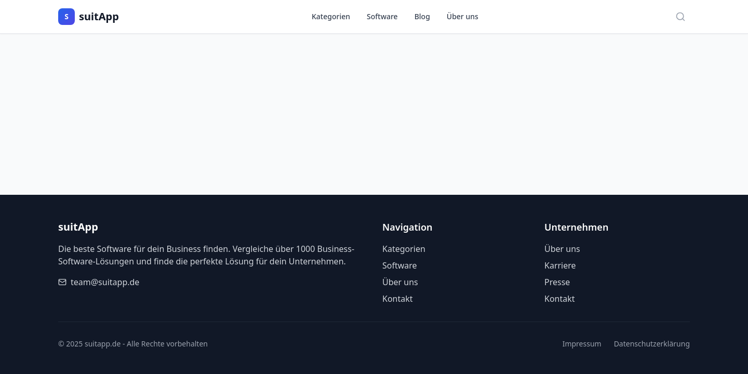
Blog (422, 16)
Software (382, 16)
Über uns (462, 16)
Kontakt (397, 298)
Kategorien (331, 16)
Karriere (560, 265)
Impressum (582, 344)
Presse (557, 282)
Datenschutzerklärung (652, 344)
